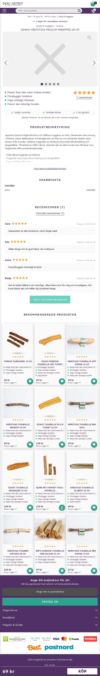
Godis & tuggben (66, 17)
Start (29, 17)
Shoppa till (38, 17)
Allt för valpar (50, 17)
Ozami (59, 26)
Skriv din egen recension (50, 299)
